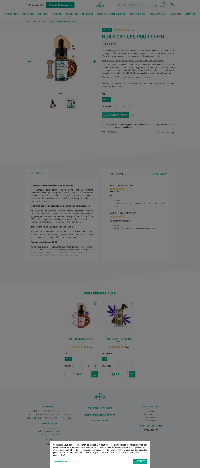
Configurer (61, 462)
